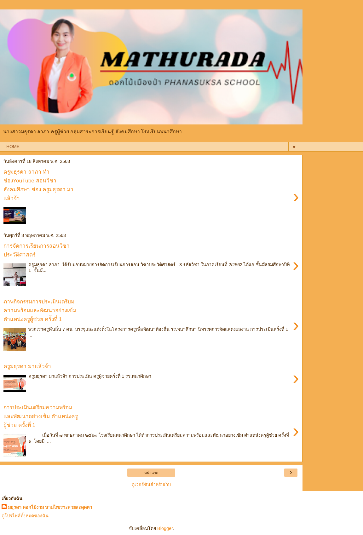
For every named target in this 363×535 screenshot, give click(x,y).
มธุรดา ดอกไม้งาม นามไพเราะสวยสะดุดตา (50, 507)
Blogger (165, 528)
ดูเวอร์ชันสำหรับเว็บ (151, 484)
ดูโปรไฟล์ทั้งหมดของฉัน (25, 515)
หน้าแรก (151, 472)
